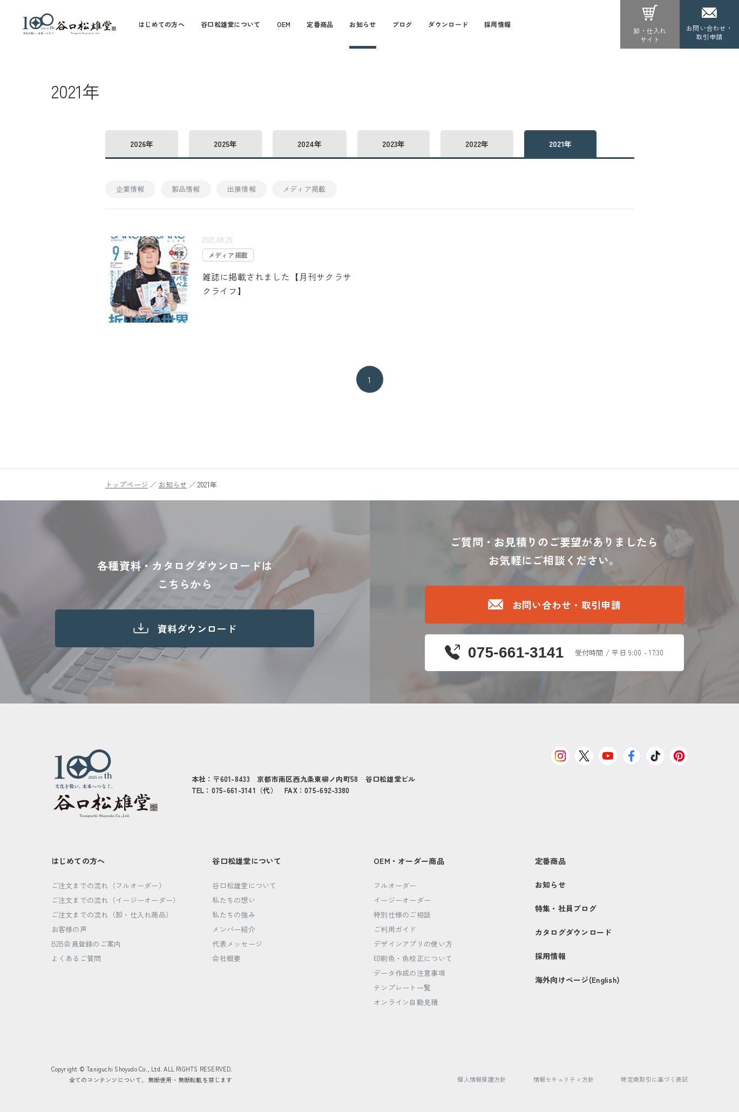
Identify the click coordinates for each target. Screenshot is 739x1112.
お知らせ (172, 484)
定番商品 (550, 860)
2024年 (309, 143)
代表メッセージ (237, 944)
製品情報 (186, 189)
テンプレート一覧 (402, 987)
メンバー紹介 (233, 929)
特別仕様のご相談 (402, 914)
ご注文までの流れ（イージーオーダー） (115, 900)
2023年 (393, 143)
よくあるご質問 (76, 958)
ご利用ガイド (395, 929)
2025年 (225, 143)
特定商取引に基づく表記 (654, 1079)
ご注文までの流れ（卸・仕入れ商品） (112, 914)
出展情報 (241, 189)
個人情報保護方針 (481, 1079)
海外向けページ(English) (577, 979)
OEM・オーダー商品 (409, 860)
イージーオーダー (402, 900)
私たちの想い (233, 900)
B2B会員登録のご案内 (86, 944)
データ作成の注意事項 (409, 973)
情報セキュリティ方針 (563, 1079)
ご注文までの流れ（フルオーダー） (108, 885)
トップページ (126, 484)
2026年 (141, 143)
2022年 (477, 143)
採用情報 (550, 955)
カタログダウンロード (573, 932)
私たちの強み (233, 914)
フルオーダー (395, 885)
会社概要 (226, 958)
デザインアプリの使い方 (413, 944)
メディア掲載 (304, 189)
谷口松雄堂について (247, 860)
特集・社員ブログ (565, 908)
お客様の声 (69, 929)
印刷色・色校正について (413, 958)
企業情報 (130, 189)
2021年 (560, 143)
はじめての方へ (78, 860)
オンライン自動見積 (406, 1002)
